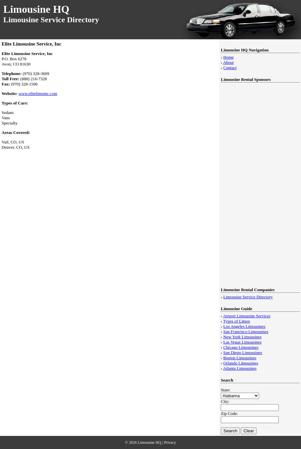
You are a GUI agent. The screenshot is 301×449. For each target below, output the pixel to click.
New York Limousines (242, 336)
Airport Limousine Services (246, 315)
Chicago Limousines (240, 347)
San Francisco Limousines (245, 331)
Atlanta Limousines (240, 368)
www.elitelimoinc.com (38, 93)
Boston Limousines (240, 357)
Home (228, 57)
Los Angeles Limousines (244, 326)
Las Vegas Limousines (242, 342)
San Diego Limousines (242, 352)
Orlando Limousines (240, 363)
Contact (230, 67)
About (228, 62)
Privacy (170, 442)
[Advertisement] (248, 182)
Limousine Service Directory (248, 296)
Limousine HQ (36, 9)
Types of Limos (236, 321)
